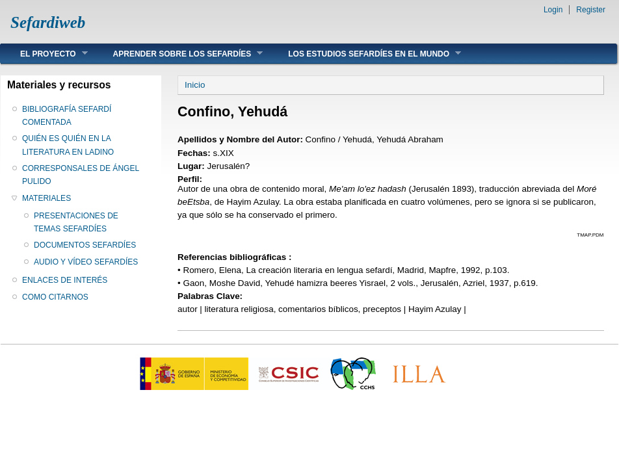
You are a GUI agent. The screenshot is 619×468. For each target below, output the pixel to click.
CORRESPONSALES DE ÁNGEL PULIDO (80, 175)
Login (553, 9)
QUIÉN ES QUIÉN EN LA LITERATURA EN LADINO (68, 145)
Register (590, 9)
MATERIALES (46, 198)
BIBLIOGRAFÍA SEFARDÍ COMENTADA (66, 116)
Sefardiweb (47, 22)
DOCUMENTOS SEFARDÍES (85, 245)
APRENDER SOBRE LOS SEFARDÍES (178, 53)
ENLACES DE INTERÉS (64, 280)
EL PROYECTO (44, 53)
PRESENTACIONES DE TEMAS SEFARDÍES (76, 222)
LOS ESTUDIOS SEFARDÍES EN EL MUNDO (365, 53)
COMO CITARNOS (55, 297)
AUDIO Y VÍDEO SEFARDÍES (86, 261)
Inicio (195, 85)
